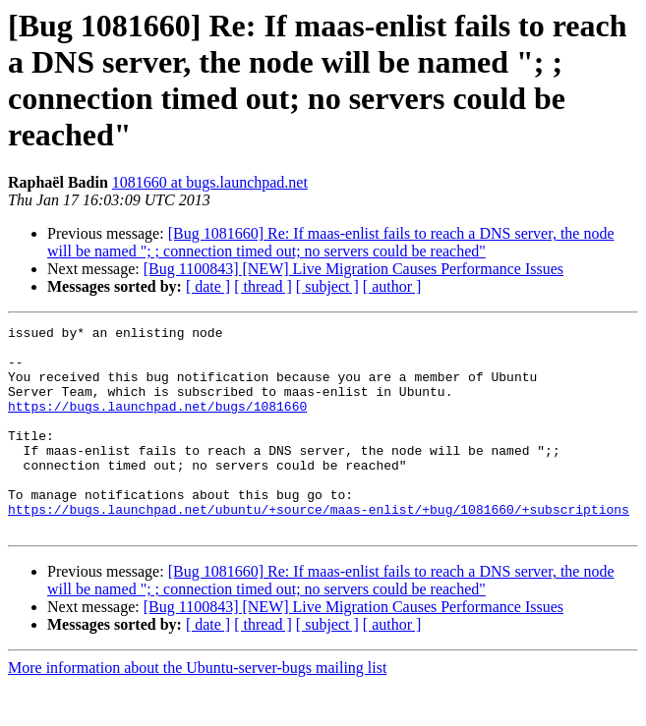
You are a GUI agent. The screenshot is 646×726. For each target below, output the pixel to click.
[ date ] (208, 286)
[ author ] (392, 286)
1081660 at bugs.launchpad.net (210, 182)
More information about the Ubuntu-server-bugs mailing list (197, 708)
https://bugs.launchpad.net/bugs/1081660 (157, 423)
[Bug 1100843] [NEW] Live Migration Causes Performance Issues (353, 268)
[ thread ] (263, 286)
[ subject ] (327, 286)
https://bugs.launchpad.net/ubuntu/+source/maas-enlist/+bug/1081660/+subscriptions (318, 547)
